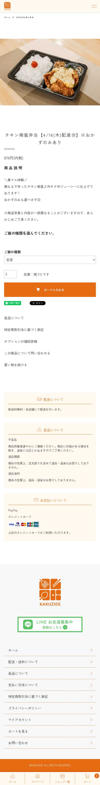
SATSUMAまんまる (25, 17)
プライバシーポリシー (24, 708)
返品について (14, 317)
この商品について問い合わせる (27, 353)
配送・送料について (23, 661)
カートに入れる (50, 290)
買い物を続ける (15, 364)
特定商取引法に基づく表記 (24, 329)
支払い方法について (23, 684)
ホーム (7, 17)
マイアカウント (19, 719)
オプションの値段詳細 (20, 341)
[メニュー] (94, 6)
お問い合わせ (18, 742)
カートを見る (18, 731)
